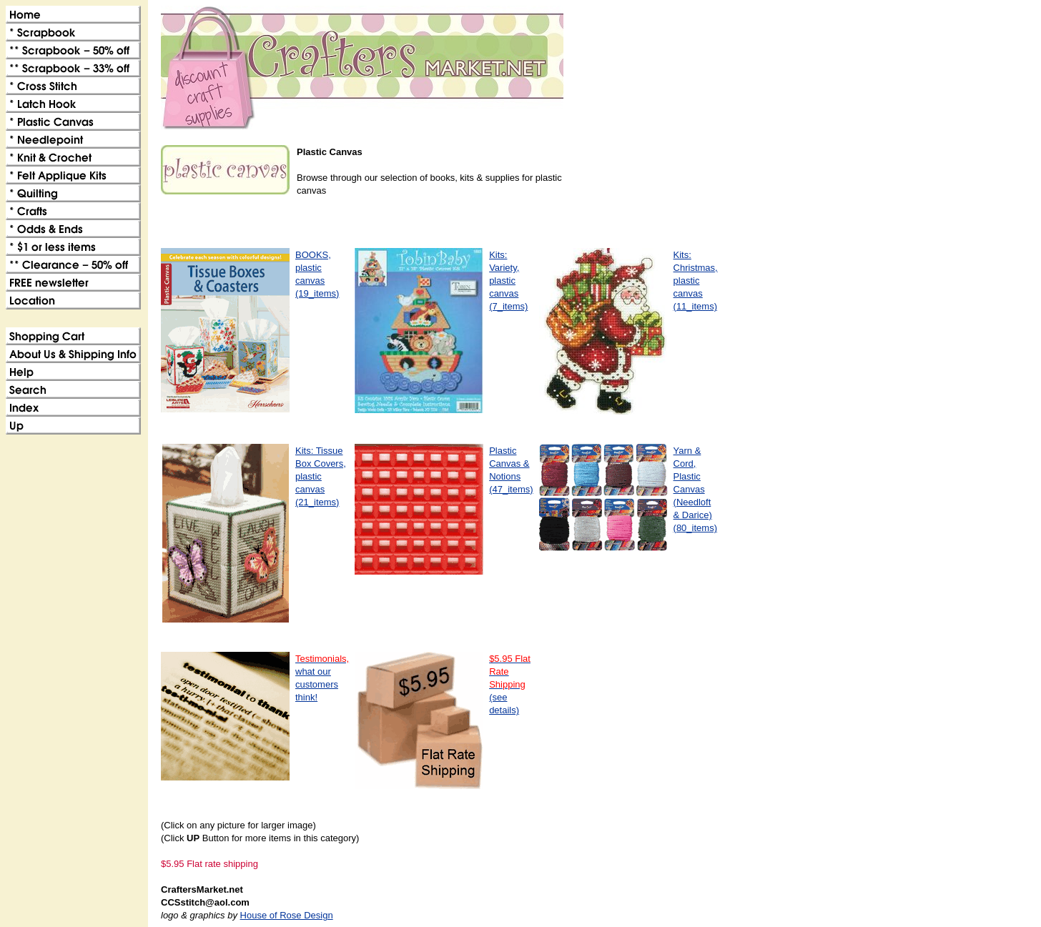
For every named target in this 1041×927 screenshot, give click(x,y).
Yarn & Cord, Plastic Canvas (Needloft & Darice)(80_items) (695, 489)
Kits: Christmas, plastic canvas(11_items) (696, 280)
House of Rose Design (286, 915)
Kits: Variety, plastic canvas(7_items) (508, 280)
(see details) (510, 684)
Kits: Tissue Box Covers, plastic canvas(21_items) (320, 476)
